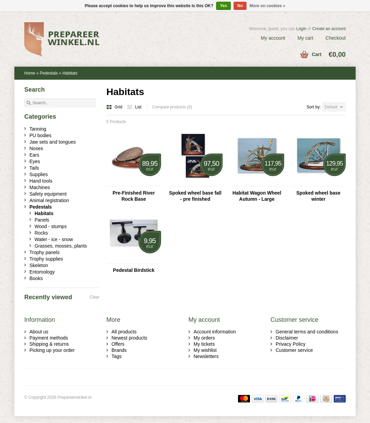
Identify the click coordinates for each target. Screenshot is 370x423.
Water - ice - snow (54, 239)
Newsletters (206, 356)
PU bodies (40, 135)
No (240, 5)
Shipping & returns (49, 344)
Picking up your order (52, 350)
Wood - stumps (51, 226)
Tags (116, 356)
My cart (305, 38)
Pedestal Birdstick (133, 270)
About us (38, 331)
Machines (39, 187)
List (134, 107)
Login (301, 28)
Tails (34, 168)
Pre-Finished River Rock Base (134, 196)
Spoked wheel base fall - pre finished (195, 196)
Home (29, 73)
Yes (223, 5)
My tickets (204, 344)
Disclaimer (287, 338)
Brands (119, 350)
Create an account (329, 28)
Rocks (41, 233)
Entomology (42, 272)
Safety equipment (48, 194)
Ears (34, 155)
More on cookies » (268, 5)
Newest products (129, 338)
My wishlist (205, 350)
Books (36, 278)
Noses (36, 148)
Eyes (34, 161)
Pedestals (49, 73)
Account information (215, 331)
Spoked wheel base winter (318, 196)
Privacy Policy (290, 344)
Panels (42, 220)
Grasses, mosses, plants (61, 246)
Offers (117, 344)
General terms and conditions (307, 331)
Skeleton (38, 265)
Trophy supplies (46, 259)
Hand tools (40, 181)
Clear (95, 297)
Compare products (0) (172, 107)
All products (123, 331)
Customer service (294, 350)
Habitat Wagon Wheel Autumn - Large (257, 196)
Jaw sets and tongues (52, 142)
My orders (204, 338)
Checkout (336, 38)
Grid (114, 107)
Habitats (69, 73)
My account (273, 38)
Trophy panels (44, 252)
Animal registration (49, 200)
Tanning (37, 129)
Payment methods (48, 338)
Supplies (38, 174)
